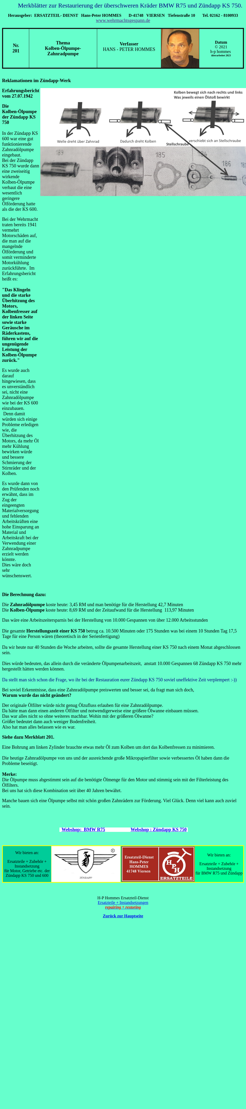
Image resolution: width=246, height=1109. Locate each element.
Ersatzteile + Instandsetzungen (123, 902)
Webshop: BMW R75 (83, 829)
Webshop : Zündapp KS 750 (158, 829)
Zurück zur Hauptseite (123, 916)
